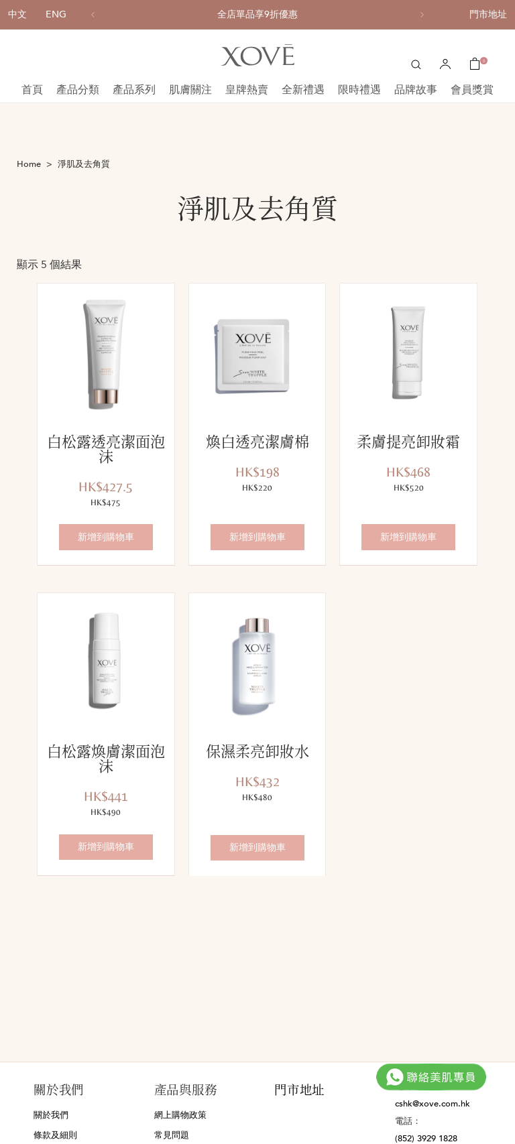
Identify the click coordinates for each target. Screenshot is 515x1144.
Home (29, 164)
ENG (56, 14)
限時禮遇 (359, 89)
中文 (17, 14)
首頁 (32, 89)
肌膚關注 (190, 89)
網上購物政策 (180, 1115)
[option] (257, 14)
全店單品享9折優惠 (257, 14)
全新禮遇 (303, 89)
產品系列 (134, 89)
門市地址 (488, 14)
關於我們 (51, 1115)
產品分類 (77, 89)
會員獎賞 (472, 89)
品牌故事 (415, 89)
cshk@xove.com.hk (432, 1104)
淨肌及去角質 (84, 164)
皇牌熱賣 (246, 89)
